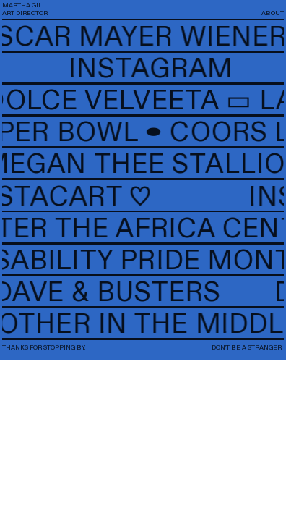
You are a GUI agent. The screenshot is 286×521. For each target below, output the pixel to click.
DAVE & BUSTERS (132, 292)
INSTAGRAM (147, 69)
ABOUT (272, 13)
